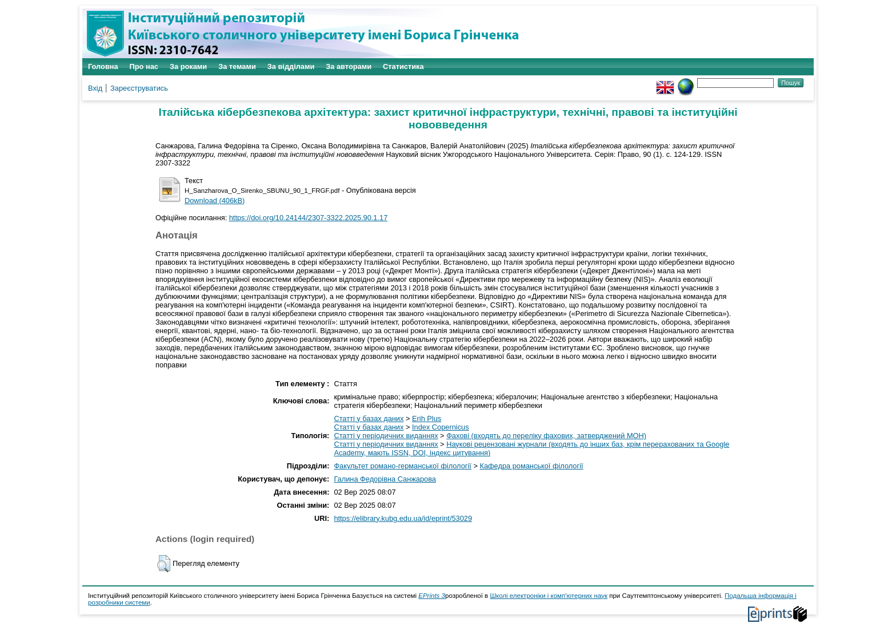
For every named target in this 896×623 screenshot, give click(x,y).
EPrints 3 (431, 595)
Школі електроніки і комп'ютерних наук (548, 595)
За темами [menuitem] (237, 66)
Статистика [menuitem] (403, 66)
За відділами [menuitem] (291, 66)
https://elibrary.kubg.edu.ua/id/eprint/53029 (403, 518)
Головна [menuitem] (103, 66)
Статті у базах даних (368, 418)
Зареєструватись (139, 88)
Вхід (95, 88)
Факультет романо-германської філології (402, 466)
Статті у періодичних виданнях (386, 435)
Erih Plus (426, 418)
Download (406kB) (215, 200)
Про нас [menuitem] (144, 66)
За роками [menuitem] (188, 66)
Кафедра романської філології (531, 466)
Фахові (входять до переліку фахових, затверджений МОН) (546, 435)
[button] (163, 563)
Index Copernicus (440, 427)
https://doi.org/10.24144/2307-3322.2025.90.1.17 (308, 217)
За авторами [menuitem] (348, 66)
